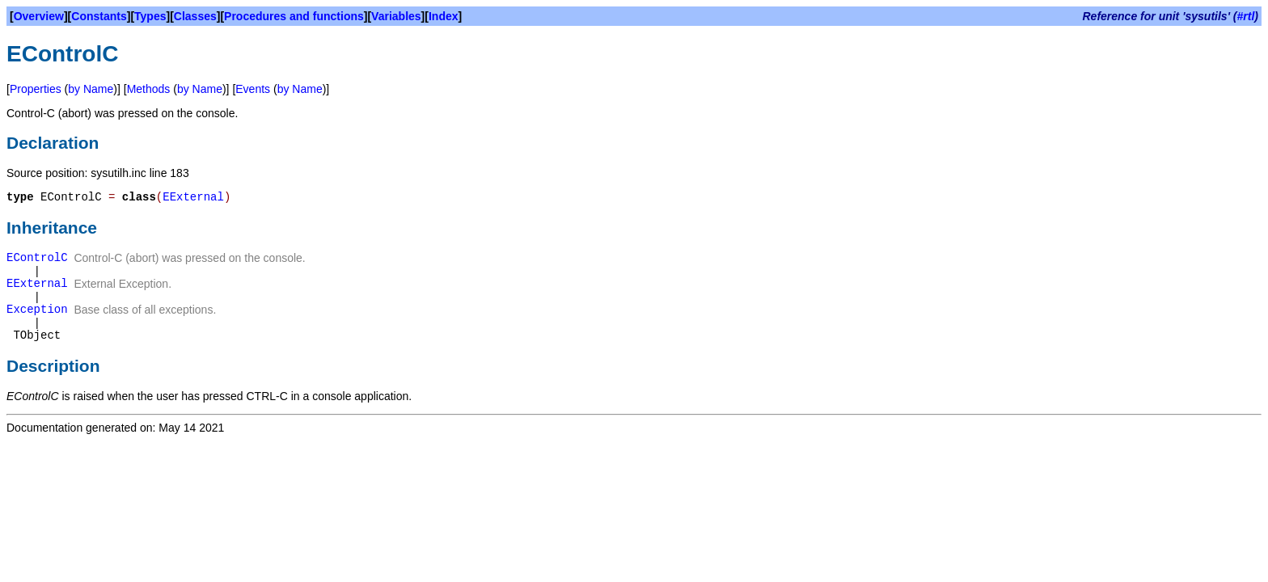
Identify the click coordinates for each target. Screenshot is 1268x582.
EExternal (193, 197)
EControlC (37, 257)
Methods (149, 88)
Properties (35, 88)
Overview (39, 16)
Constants (98, 16)
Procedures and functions (294, 16)
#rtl (1246, 16)
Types (150, 16)
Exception (37, 309)
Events (252, 88)
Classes (195, 16)
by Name (90, 88)
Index (444, 16)
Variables (396, 16)
